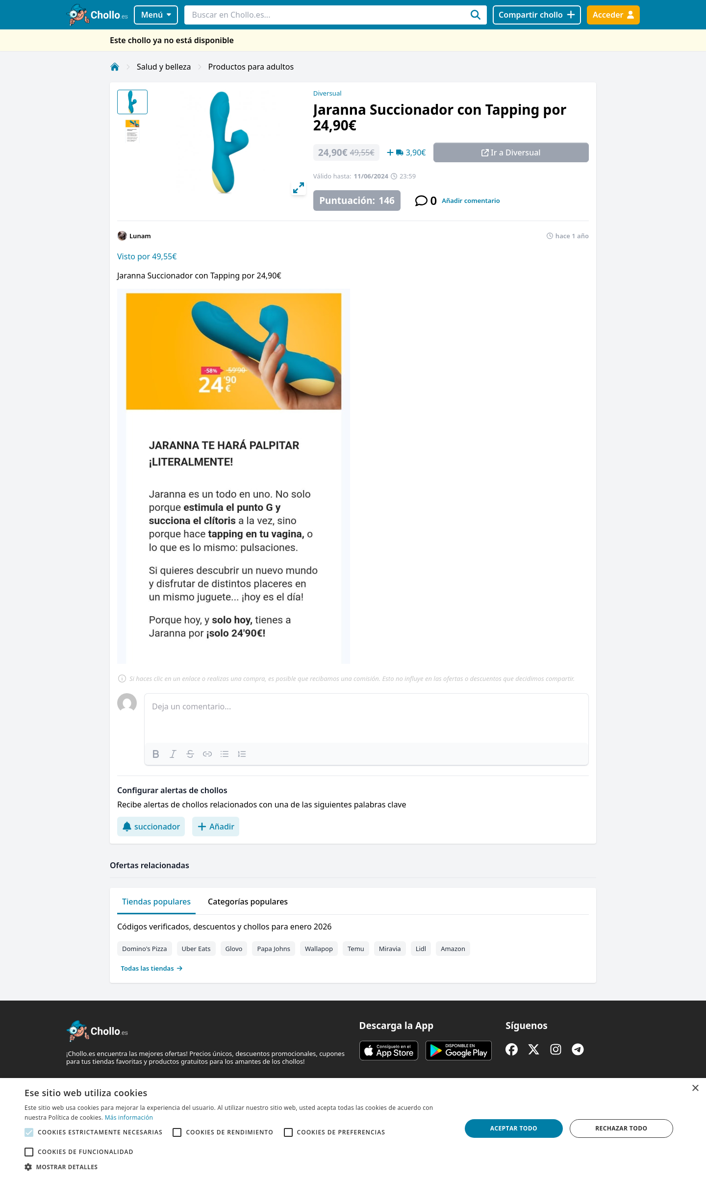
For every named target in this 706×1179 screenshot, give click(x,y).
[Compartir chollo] (536, 15)
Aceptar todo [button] (513, 1128)
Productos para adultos (251, 66)
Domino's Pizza (144, 948)
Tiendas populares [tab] (156, 901)
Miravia (390, 948)
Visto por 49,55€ (146, 256)
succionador (151, 826)
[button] (237, 1167)
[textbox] (366, 718)
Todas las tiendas (152, 968)
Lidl (421, 948)
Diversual (327, 93)
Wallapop (319, 948)
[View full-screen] (298, 187)
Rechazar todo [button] (621, 1128)
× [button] (695, 1088)
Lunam (140, 236)
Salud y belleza (164, 66)
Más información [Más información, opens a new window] (129, 1117)
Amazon (453, 948)
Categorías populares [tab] (248, 901)
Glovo (234, 948)
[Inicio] (115, 67)
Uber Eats (196, 948)
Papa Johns (273, 948)
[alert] (353, 1128)
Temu (356, 948)
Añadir (215, 826)
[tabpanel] (353, 945)
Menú (156, 14)
